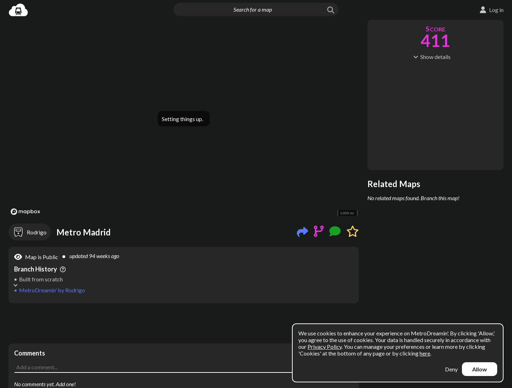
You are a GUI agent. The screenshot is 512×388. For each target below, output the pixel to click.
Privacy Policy (324, 346)
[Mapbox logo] (25, 212)
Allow (479, 369)
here (425, 353)
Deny (451, 369)
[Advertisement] (183, 323)
